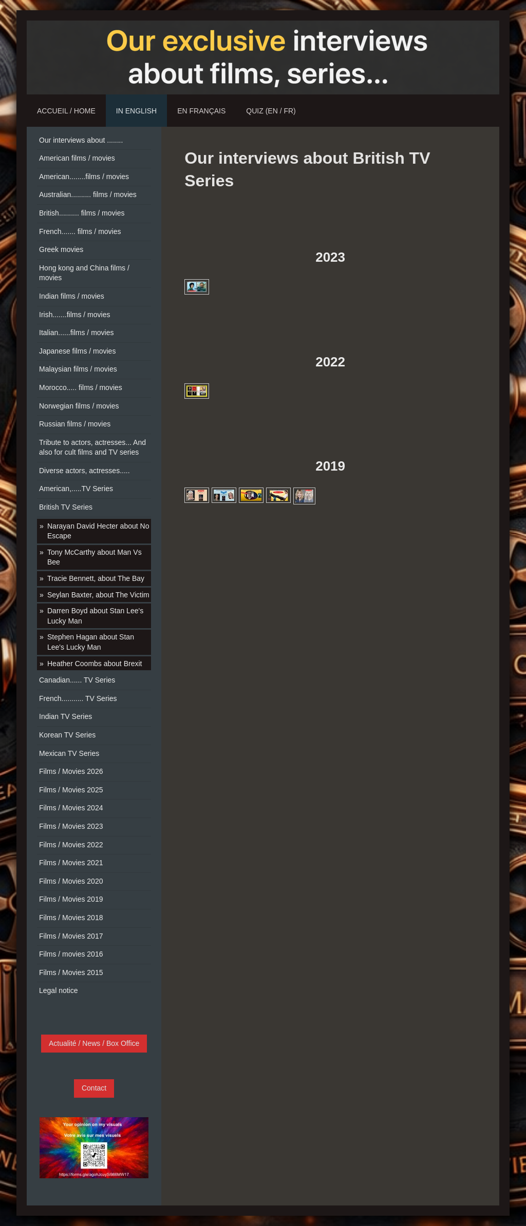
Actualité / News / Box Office (94, 1043)
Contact (94, 1088)
